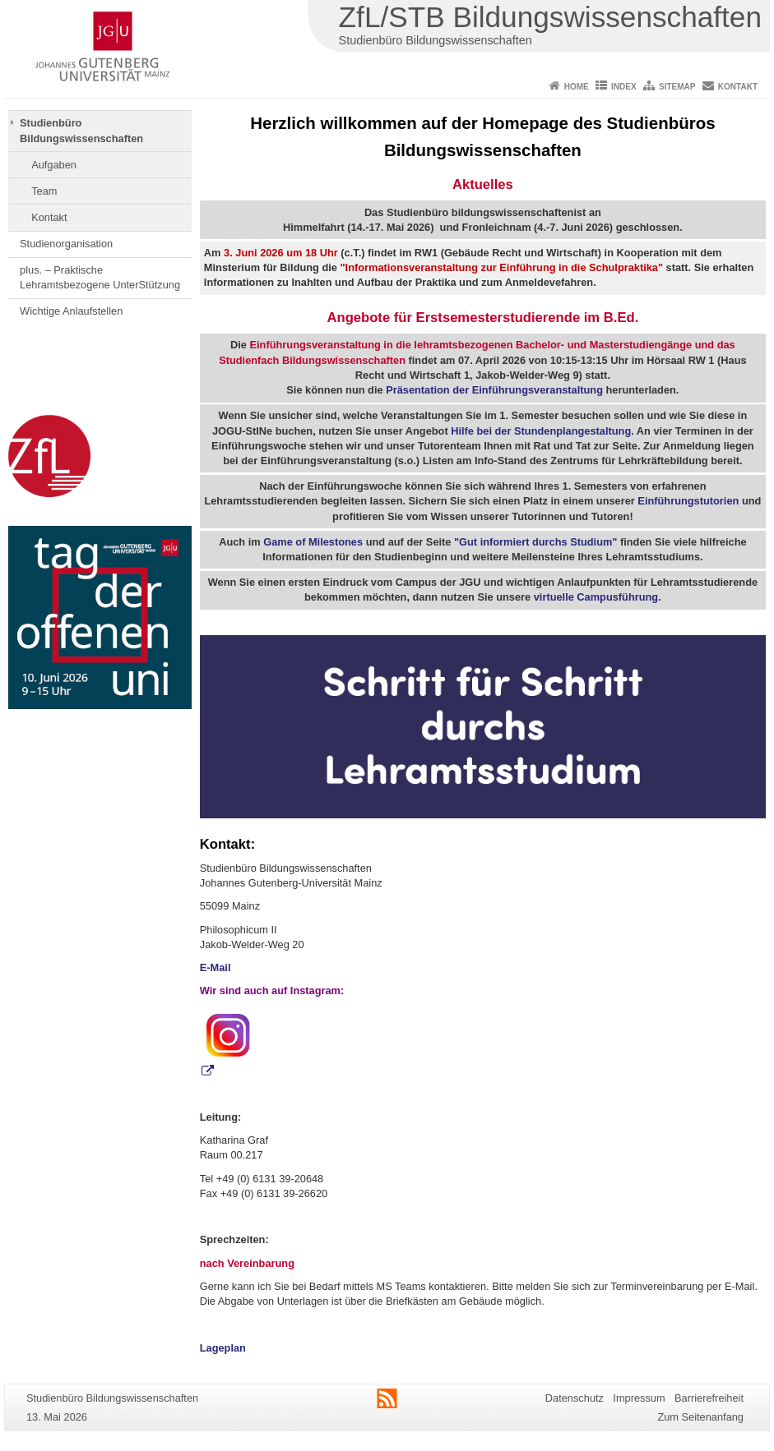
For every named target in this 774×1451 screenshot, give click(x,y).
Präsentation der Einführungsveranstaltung (494, 390)
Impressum (639, 1398)
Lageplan (223, 1348)
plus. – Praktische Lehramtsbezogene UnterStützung (100, 277)
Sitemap (677, 86)
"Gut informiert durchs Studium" (535, 542)
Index (624, 86)
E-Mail (215, 967)
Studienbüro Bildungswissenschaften (81, 130)
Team (44, 191)
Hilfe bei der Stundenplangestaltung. (542, 431)
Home (576, 86)
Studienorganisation (66, 243)
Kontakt (738, 86)
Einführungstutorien (688, 501)
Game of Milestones (313, 542)
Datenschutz (574, 1398)
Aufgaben (53, 165)
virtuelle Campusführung (596, 597)
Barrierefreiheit (709, 1398)
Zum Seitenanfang (700, 1417)
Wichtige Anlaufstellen (71, 311)
